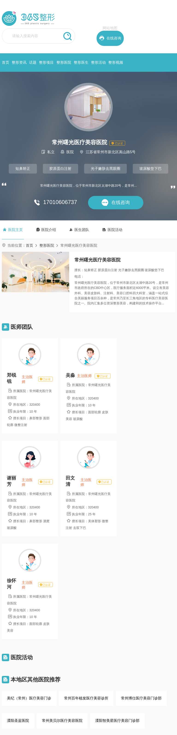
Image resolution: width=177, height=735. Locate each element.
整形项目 (46, 62)
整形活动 (98, 62)
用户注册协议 (82, 679)
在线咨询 (20, 700)
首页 (5, 62)
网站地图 (110, 28)
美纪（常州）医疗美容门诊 (29, 595)
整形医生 (81, 62)
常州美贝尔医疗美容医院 (62, 617)
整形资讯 (19, 62)
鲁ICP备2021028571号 (108, 728)
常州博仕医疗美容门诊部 (141, 595)
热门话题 (99, 673)
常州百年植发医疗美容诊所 (86, 595)
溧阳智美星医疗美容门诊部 (117, 617)
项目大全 (99, 666)
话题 (32, 62)
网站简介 (79, 666)
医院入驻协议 (82, 685)
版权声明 (79, 673)
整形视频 (115, 62)
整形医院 (63, 62)
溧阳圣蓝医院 (18, 617)
